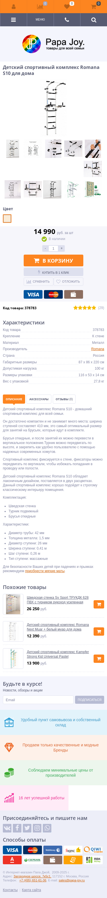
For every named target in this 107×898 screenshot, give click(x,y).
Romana (97, 349)
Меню (40, 19)
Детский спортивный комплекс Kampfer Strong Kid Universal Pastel (58, 654)
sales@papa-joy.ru (72, 880)
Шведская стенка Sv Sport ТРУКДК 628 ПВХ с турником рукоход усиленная (57, 600)
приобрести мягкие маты (44, 571)
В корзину (53, 260)
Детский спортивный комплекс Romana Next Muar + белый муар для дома (58, 627)
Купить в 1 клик (53, 272)
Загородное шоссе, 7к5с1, (32, 876)
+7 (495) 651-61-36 (32, 880)
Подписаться (89, 699)
